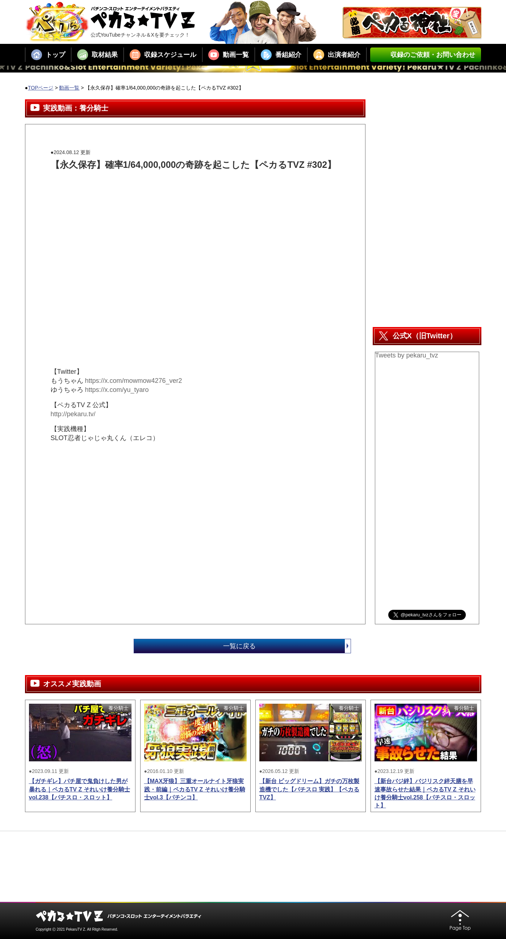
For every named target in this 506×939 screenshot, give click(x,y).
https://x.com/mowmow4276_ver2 (133, 380)
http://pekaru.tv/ (73, 414)
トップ (48, 54)
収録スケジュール (163, 54)
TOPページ (41, 88)
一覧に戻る (287, 646)
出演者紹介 (336, 54)
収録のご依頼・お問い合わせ (425, 54)
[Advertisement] (182, 187)
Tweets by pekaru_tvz (406, 355)
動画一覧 (228, 54)
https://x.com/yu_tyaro (117, 389)
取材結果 (97, 54)
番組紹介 (281, 54)
